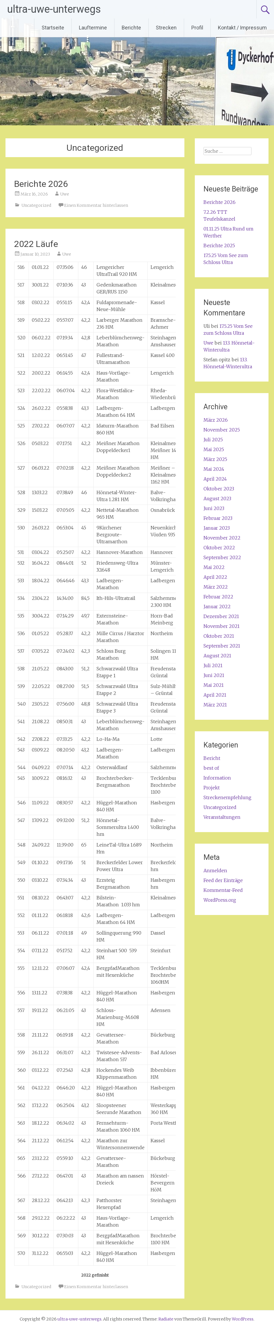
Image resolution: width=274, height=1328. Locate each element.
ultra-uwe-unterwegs (54, 9)
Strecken (166, 28)
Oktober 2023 (218, 489)
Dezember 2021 (221, 616)
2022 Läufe (36, 244)
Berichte (131, 28)
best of (211, 768)
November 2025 (221, 430)
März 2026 (215, 420)
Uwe (64, 194)
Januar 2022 (217, 606)
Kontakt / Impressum (242, 28)
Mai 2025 (213, 449)
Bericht (211, 758)
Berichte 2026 (41, 184)
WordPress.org (219, 900)
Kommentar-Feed (223, 890)
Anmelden (215, 870)
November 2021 (221, 626)
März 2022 (215, 587)
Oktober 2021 (218, 636)
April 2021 (214, 695)
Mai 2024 (213, 469)
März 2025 (215, 459)
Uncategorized (36, 205)
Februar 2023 (217, 518)
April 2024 (215, 479)
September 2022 (222, 557)
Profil (197, 28)
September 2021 (221, 646)
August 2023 (217, 498)
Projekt (211, 788)
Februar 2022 (218, 597)
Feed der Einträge (223, 880)
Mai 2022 (214, 567)
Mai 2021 (213, 685)
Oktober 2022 (219, 547)
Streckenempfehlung (227, 797)
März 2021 (215, 705)
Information (217, 778)
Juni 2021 (213, 675)
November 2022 (221, 538)
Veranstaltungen (221, 817)
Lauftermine (93, 28)
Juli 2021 (213, 665)
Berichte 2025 (219, 245)
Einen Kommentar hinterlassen (96, 205)
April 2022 (215, 577)
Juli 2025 (213, 439)
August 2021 (217, 656)
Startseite (53, 28)
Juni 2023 (213, 508)
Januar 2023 (216, 528)
